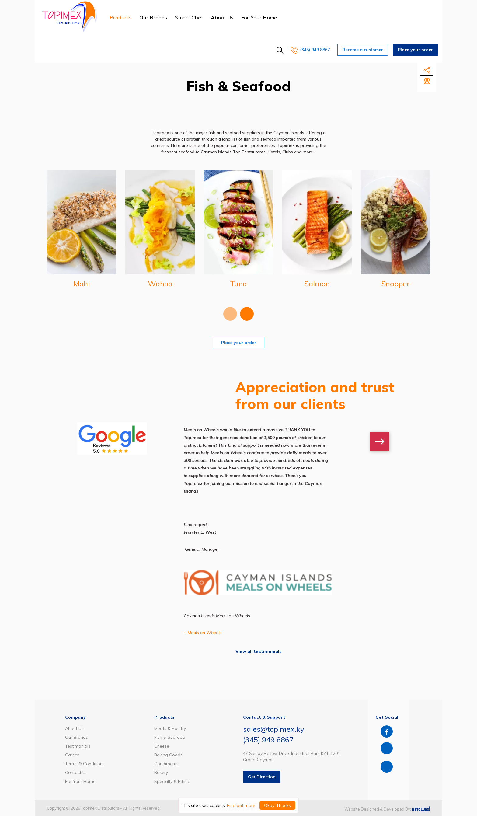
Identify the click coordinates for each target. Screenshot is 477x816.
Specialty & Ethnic (172, 781)
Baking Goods (168, 755)
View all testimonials (258, 651)
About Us (222, 17)
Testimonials (77, 746)
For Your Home (259, 17)
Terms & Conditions (85, 763)
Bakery (161, 772)
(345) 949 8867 (310, 49)
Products (121, 17)
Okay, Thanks (277, 805)
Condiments (166, 763)
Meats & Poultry (170, 728)
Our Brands (153, 17)
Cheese (161, 746)
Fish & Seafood (169, 737)
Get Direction (262, 776)
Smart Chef (189, 17)
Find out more (241, 805)
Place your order (415, 49)
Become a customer (362, 49)
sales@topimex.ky (273, 729)
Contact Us (76, 772)
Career (72, 755)
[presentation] (230, 314)
